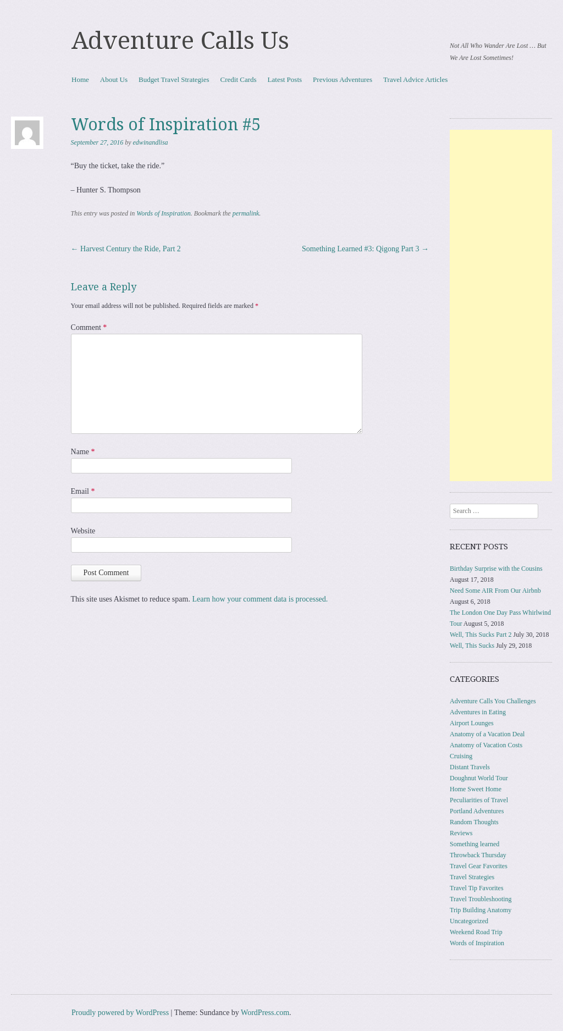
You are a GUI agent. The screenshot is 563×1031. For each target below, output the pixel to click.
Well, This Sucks (472, 645)
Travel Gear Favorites (478, 866)
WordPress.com (265, 1012)
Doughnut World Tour (479, 778)
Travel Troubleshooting (481, 899)
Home (80, 79)
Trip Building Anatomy (480, 910)
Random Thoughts (474, 822)
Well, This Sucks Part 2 (480, 634)
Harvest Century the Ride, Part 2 (126, 249)
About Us (114, 79)
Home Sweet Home (475, 789)
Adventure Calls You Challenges (493, 701)
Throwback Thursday (478, 855)
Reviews (461, 833)
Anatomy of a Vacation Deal (487, 734)
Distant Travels (470, 767)
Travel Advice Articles (415, 79)
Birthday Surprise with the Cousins (496, 568)
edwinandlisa (150, 142)
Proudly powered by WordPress (120, 1012)
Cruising (461, 756)
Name (83, 452)
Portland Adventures (477, 811)
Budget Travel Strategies (174, 79)
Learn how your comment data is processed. (260, 599)
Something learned (474, 844)
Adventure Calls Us (180, 40)
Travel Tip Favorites (477, 888)
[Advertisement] (501, 305)
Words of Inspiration (163, 213)
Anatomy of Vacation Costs (486, 745)
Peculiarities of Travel (479, 800)
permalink (246, 213)
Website (83, 531)
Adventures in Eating (478, 712)
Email (83, 491)
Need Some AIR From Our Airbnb (495, 590)
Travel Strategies (472, 877)
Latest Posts (285, 79)
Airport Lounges (472, 723)
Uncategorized (469, 921)
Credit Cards (238, 79)
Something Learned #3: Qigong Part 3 (365, 249)
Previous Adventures (342, 79)
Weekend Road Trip (476, 932)
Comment (89, 327)
